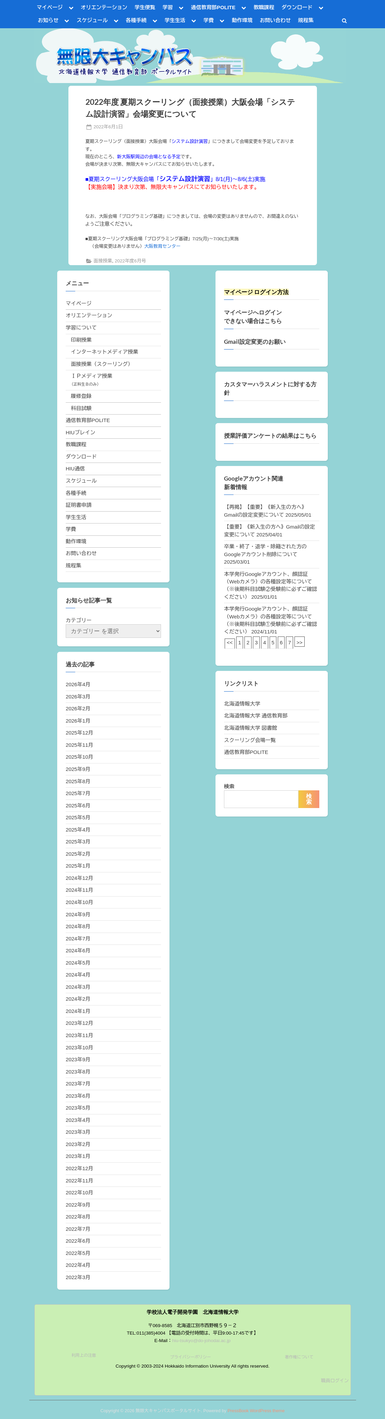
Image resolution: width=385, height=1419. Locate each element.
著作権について (299, 1357)
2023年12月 (79, 1023)
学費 (209, 20)
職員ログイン (335, 1380)
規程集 (306, 20)
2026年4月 (78, 684)
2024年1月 (78, 1011)
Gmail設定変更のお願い (255, 341)
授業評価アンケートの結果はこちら (270, 435)
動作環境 (242, 20)
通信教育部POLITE (213, 7)
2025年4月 (78, 830)
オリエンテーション (104, 7)
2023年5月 (78, 1108)
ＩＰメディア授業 (91, 376)
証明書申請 (79, 505)
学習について (81, 327)
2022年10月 (79, 1192)
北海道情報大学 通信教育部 (255, 716)
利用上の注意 (83, 1355)
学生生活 (175, 20)
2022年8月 (78, 1217)
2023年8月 (78, 1072)
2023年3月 (78, 1132)
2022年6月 (78, 1241)
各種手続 (136, 20)
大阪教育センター (162, 246)
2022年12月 (79, 1168)
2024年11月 (79, 890)
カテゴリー (79, 620)
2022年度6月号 (130, 260)
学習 (167, 7)
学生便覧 (144, 7)
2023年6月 (78, 1096)
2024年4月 (78, 975)
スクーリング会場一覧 (250, 740)
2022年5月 (78, 1253)
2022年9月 (78, 1205)
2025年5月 (78, 817)
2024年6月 (78, 950)
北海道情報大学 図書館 (250, 728)
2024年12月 (79, 878)
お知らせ (48, 20)
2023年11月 (79, 1035)
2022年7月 (78, 1229)
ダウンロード (297, 7)
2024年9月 (78, 914)
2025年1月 (78, 866)
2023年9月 (78, 1059)
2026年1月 (78, 721)
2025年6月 (78, 805)
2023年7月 (78, 1083)
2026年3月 (78, 696)
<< (230, 642)
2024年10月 (79, 902)
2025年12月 (79, 733)
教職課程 (264, 7)
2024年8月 (78, 926)
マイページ (50, 7)
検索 (229, 786)
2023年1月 (78, 1156)
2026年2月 (78, 708)
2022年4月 (78, 1265)
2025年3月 (78, 841)
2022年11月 (79, 1180)
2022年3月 (78, 1277)
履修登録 (81, 396)
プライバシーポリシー (190, 1357)
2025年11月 (79, 745)
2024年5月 (78, 963)
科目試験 (81, 408)
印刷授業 (81, 340)
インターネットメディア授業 (104, 352)
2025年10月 (79, 757)
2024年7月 (78, 938)
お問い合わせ (275, 20)
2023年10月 (79, 1047)
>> (299, 642)
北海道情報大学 (242, 704)
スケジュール (92, 20)
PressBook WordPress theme (256, 1410)
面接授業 (103, 260)
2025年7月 (78, 793)
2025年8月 (78, 781)
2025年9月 (78, 769)
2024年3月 (78, 987)
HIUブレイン (80, 432)
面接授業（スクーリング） (102, 364)
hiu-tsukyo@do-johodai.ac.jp (201, 1340)
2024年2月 (78, 999)
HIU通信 (75, 468)
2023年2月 (78, 1144)
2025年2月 (78, 854)
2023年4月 (78, 1120)
